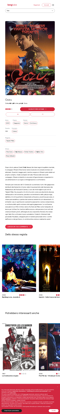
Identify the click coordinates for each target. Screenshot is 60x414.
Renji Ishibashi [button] (10, 156)
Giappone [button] (17, 123)
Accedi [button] (46, 5)
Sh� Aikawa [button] (18, 152)
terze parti (25, 394)
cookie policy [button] (13, 392)
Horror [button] (26, 123)
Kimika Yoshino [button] (28, 152)
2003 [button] (7, 123)
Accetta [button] (54, 410)
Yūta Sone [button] (9, 152)
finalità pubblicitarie (6, 398)
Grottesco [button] (33, 123)
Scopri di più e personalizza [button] (11, 410)
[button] (37, 109)
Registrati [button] (37, 5)
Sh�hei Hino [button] (39, 152)
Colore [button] (15, 131)
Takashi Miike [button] (10, 141)
